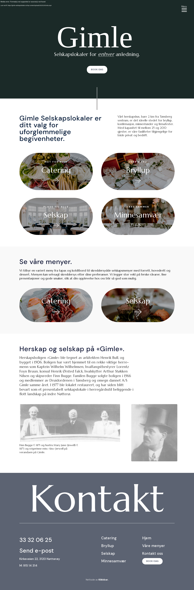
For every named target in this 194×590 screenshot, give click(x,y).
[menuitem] (184, 8)
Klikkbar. (103, 579)
